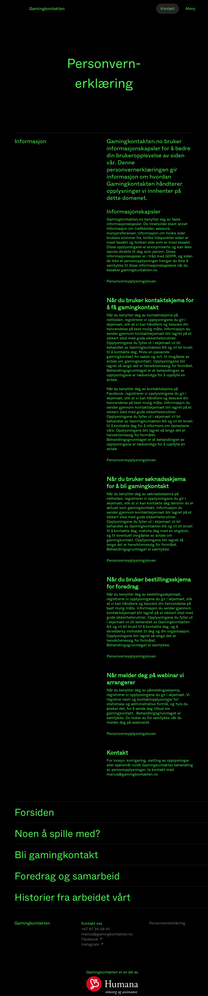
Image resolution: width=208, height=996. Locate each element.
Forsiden (34, 812)
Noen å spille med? (57, 834)
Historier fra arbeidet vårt (72, 897)
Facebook (89, 939)
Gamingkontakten (47, 8)
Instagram (90, 944)
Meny (190, 8)
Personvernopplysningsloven (131, 281)
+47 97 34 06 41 (95, 929)
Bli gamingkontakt (56, 855)
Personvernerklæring (167, 923)
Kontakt (168, 8)
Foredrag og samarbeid (67, 876)
